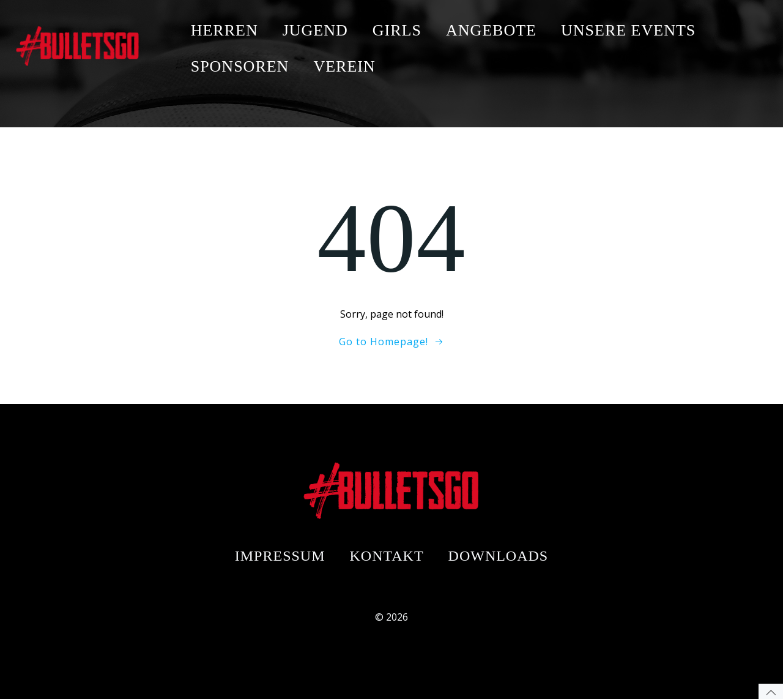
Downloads (498, 556)
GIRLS (397, 30)
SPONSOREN (240, 66)
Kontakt (387, 556)
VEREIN (344, 66)
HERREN (224, 30)
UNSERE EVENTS (628, 30)
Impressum (280, 556)
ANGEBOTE (491, 30)
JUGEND (315, 30)
